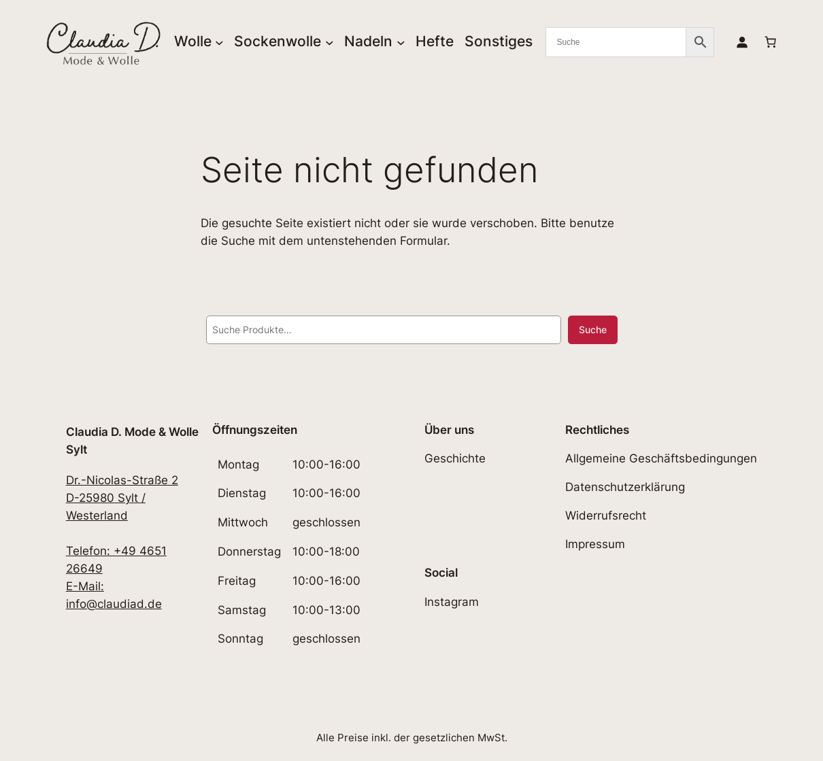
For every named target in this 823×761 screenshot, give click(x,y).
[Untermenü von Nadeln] (401, 41)
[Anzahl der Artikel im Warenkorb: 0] (770, 42)
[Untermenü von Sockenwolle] (329, 41)
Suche (593, 329)
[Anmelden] (742, 42)
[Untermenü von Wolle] (219, 41)
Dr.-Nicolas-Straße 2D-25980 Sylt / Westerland (122, 497)
